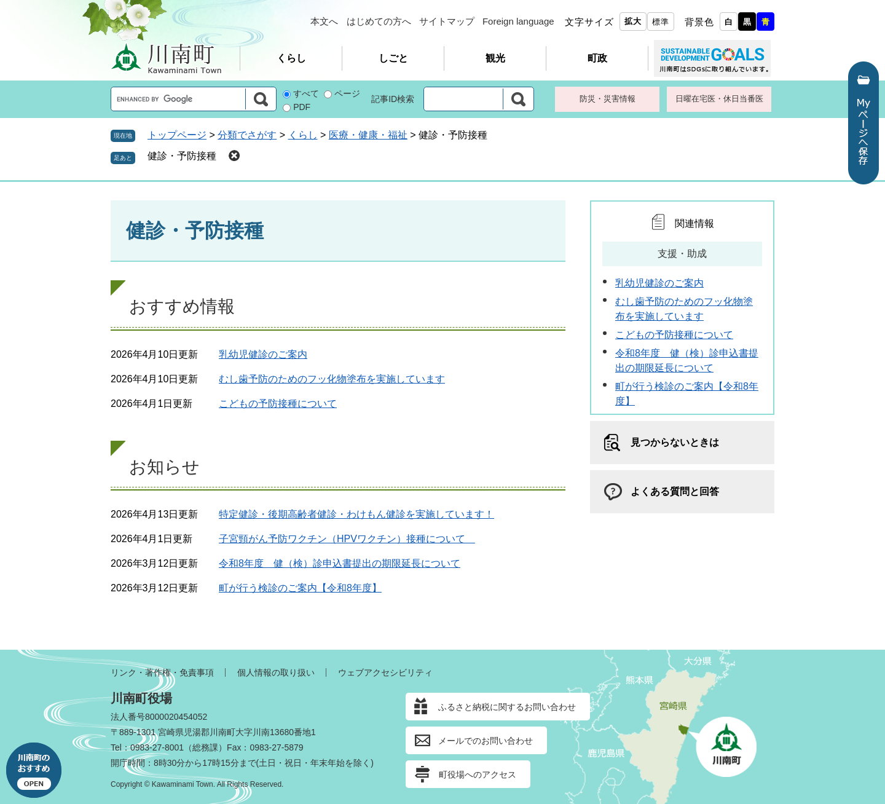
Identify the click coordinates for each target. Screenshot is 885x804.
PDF (301, 107)
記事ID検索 (392, 99)
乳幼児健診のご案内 (263, 354)
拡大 (633, 21)
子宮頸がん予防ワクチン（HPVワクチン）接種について (347, 539)
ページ (347, 93)
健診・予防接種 (182, 156)
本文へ (324, 21)
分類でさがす (247, 135)
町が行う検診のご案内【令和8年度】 (300, 588)
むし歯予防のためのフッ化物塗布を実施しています (332, 379)
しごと (393, 58)
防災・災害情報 (607, 98)
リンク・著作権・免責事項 (162, 672)
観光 (495, 58)
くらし (291, 58)
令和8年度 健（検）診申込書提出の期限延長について (339, 563)
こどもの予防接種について (278, 403)
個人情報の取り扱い (276, 672)
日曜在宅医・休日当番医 (719, 98)
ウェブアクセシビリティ (385, 672)
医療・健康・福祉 (368, 135)
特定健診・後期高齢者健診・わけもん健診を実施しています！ (356, 514)
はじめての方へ (379, 21)
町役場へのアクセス (477, 774)
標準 (660, 21)
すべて (306, 93)
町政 (597, 58)
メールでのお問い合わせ (485, 741)
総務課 (205, 747)
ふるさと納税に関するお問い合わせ (507, 707)
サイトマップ (446, 21)
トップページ (177, 135)
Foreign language (518, 21)
